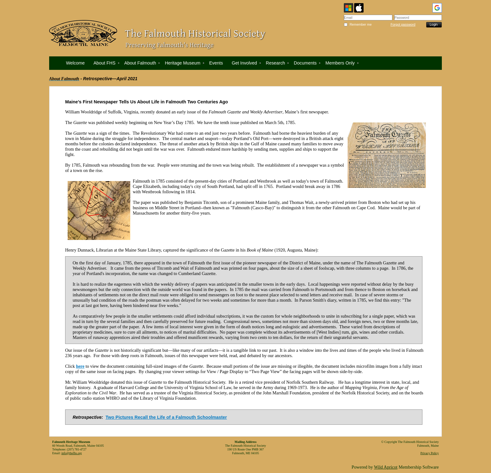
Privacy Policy (430, 453)
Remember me (360, 24)
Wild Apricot (385, 467)
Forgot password (402, 24)
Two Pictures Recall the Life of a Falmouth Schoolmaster (166, 417)
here (80, 366)
